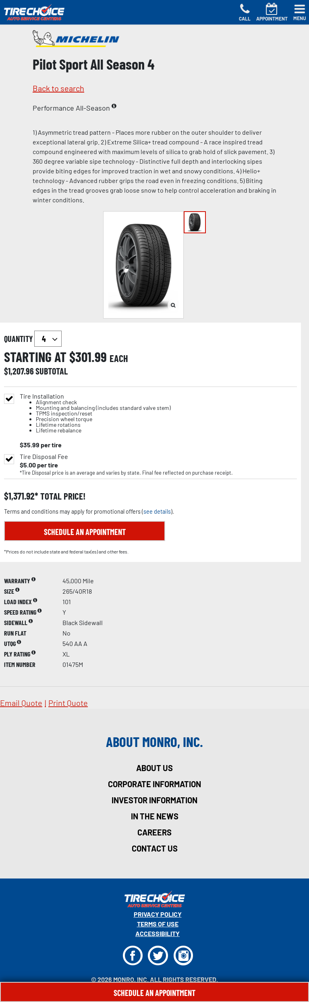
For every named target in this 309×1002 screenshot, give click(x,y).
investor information (154, 800)
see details (157, 511)
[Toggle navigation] (299, 12)
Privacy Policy (158, 914)
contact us (155, 848)
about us (154, 768)
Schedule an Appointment (85, 532)
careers (154, 832)
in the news (154, 816)
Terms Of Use (157, 924)
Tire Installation (95, 413)
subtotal (51, 370)
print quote (68, 703)
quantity (33, 339)
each (119, 358)
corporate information (154, 784)
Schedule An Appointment (154, 993)
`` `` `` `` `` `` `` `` (48, 339)
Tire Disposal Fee (44, 456)
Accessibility (157, 933)
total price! (61, 496)
